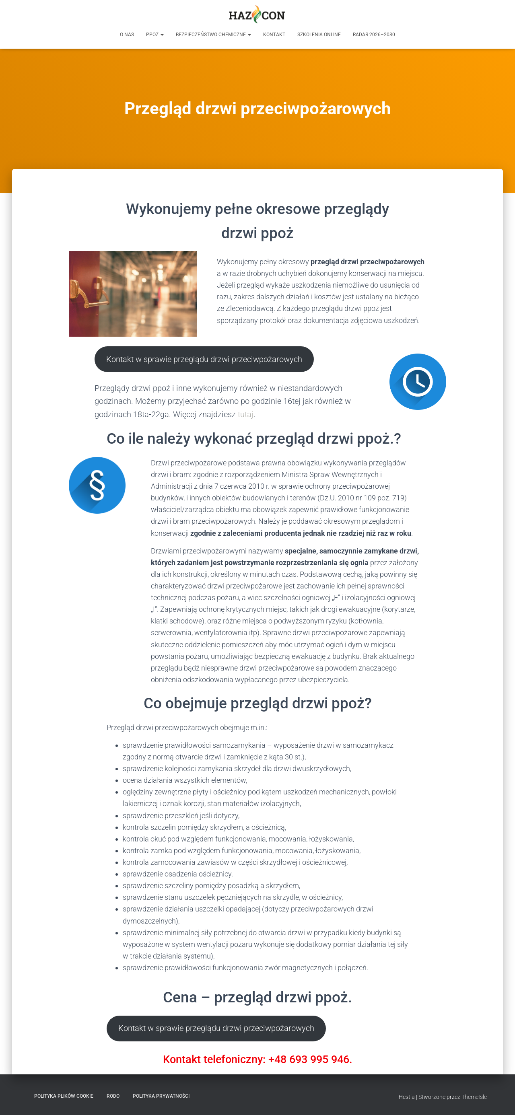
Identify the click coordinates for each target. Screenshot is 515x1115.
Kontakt (274, 34)
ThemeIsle (474, 1097)
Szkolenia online (319, 34)
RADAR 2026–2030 (374, 34)
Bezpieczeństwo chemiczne (213, 34)
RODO (113, 1096)
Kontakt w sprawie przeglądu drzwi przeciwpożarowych (204, 359)
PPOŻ (155, 34)
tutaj (245, 414)
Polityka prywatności (161, 1096)
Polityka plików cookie (63, 1096)
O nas (127, 34)
